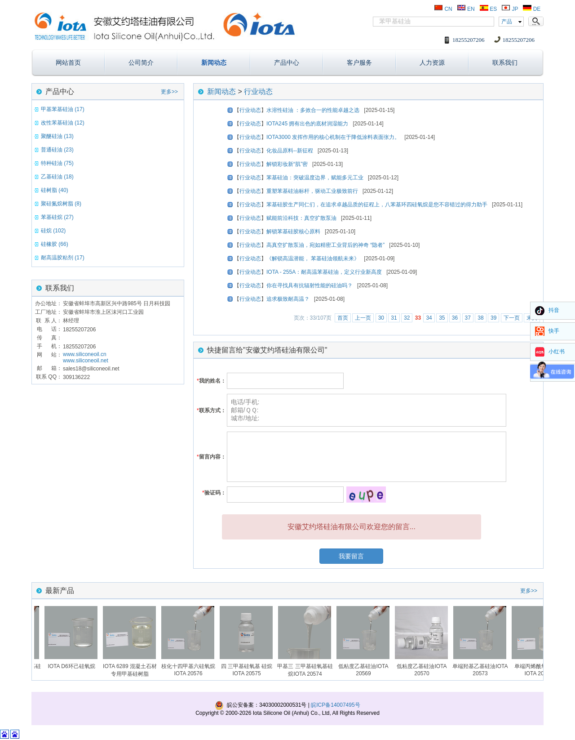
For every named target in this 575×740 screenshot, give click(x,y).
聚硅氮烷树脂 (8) (61, 204)
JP (509, 9)
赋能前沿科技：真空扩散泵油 (301, 218)
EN (466, 9)
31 (394, 318)
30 (381, 318)
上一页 (363, 318)
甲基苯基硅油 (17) (62, 109)
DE (531, 9)
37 (468, 318)
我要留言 (351, 556)
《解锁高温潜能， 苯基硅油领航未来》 (312, 258)
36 (455, 318)
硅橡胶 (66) (54, 244)
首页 (342, 318)
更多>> (169, 92)
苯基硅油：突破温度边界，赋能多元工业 (314, 177)
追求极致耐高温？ (288, 299)
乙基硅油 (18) (57, 177)
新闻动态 (213, 62)
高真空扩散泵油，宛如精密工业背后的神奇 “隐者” (325, 245)
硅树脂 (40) (54, 190)
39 (493, 318)
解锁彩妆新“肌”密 (287, 164)
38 (480, 318)
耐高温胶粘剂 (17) (62, 257)
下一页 (512, 318)
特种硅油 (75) (57, 163)
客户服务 (359, 62)
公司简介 (141, 62)
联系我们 (505, 62)
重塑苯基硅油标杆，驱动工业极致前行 (312, 191)
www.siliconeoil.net (85, 360)
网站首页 (68, 62)
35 (442, 318)
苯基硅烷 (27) (57, 217)
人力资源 (432, 62)
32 (407, 318)
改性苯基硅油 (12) (62, 123)
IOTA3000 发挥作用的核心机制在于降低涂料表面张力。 (333, 137)
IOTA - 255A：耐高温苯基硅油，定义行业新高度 (324, 272)
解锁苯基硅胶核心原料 (293, 231)
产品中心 (286, 62)
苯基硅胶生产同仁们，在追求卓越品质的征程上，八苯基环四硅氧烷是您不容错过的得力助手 (376, 204)
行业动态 (258, 91)
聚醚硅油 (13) (57, 136)
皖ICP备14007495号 (335, 705)
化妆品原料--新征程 (289, 150)
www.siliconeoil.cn (84, 354)
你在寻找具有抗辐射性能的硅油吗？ (309, 285)
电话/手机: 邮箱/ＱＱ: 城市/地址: (366, 410)
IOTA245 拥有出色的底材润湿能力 (307, 123)
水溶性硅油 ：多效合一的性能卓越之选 (312, 110)
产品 (506, 21)
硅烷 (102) (53, 230)
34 (429, 318)
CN (443, 9)
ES (488, 9)
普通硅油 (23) (57, 150)
